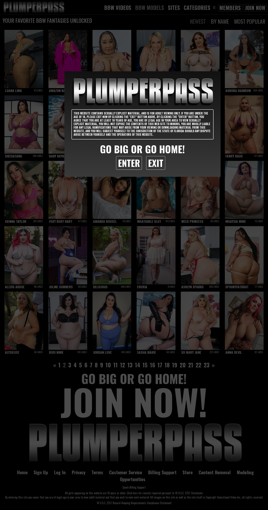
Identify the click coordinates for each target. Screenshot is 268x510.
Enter (129, 162)
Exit (155, 162)
